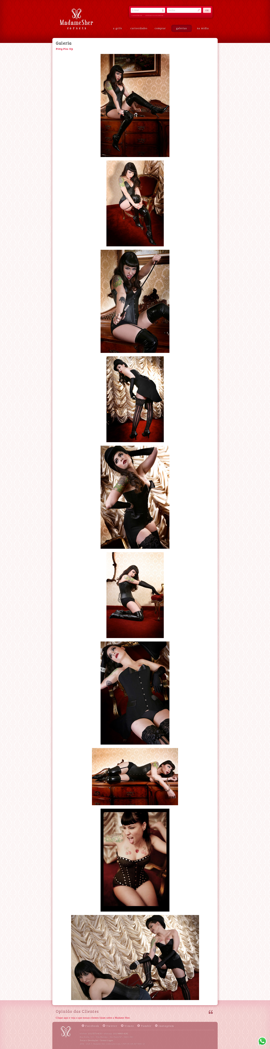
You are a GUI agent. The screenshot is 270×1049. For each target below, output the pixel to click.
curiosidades (138, 28)
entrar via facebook (154, 15)
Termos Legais (106, 1040)
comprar (160, 28)
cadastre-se (137, 15)
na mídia (203, 28)
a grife (117, 28)
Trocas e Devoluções (89, 1040)
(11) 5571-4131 (95, 1033)
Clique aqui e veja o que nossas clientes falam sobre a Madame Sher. (93, 1017)
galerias (181, 28)
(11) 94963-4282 (120, 1033)
